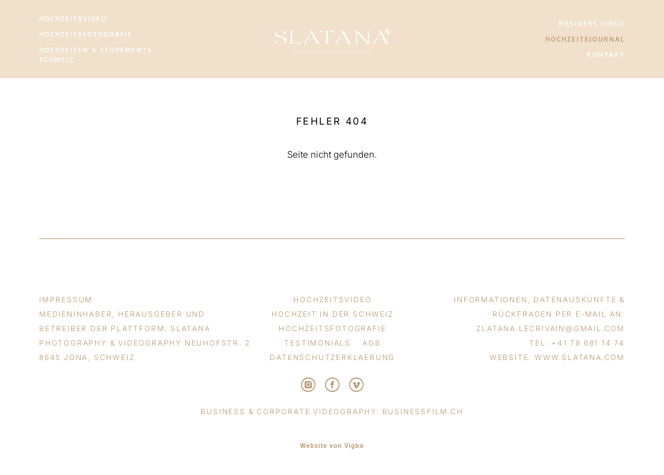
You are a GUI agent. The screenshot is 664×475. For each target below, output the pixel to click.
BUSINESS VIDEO (592, 23)
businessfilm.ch (423, 411)
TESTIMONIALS (317, 342)
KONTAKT (606, 54)
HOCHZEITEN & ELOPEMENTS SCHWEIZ (95, 54)
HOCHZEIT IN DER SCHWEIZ (332, 313)
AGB (371, 342)
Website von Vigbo (332, 446)
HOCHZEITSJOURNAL (585, 39)
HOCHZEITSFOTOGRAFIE (85, 34)
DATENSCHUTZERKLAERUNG (332, 357)
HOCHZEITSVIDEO (73, 18)
